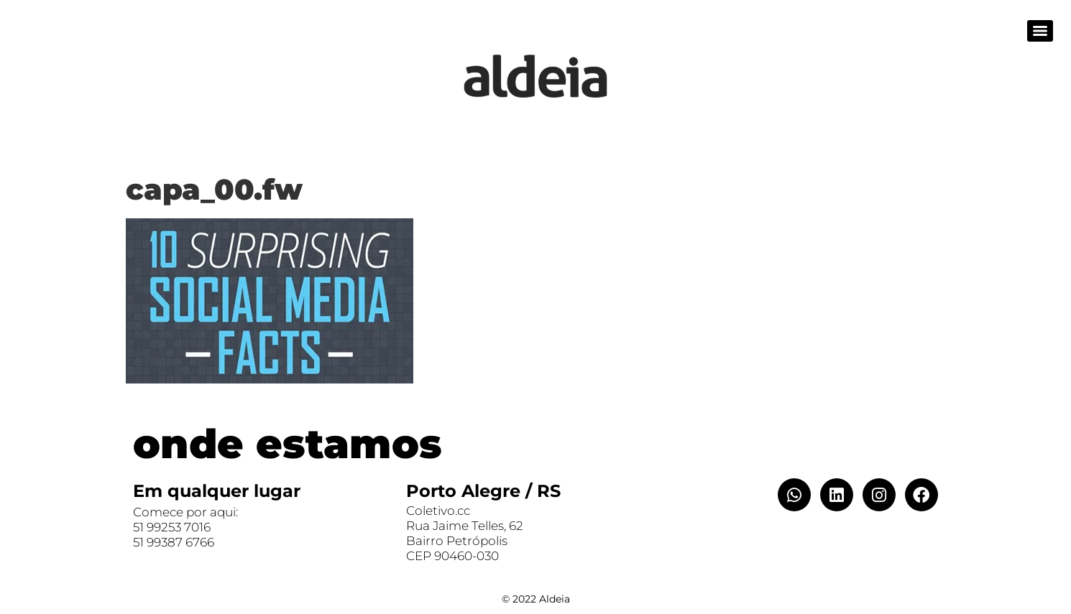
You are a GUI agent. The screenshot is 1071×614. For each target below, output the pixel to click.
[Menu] (1040, 31)
